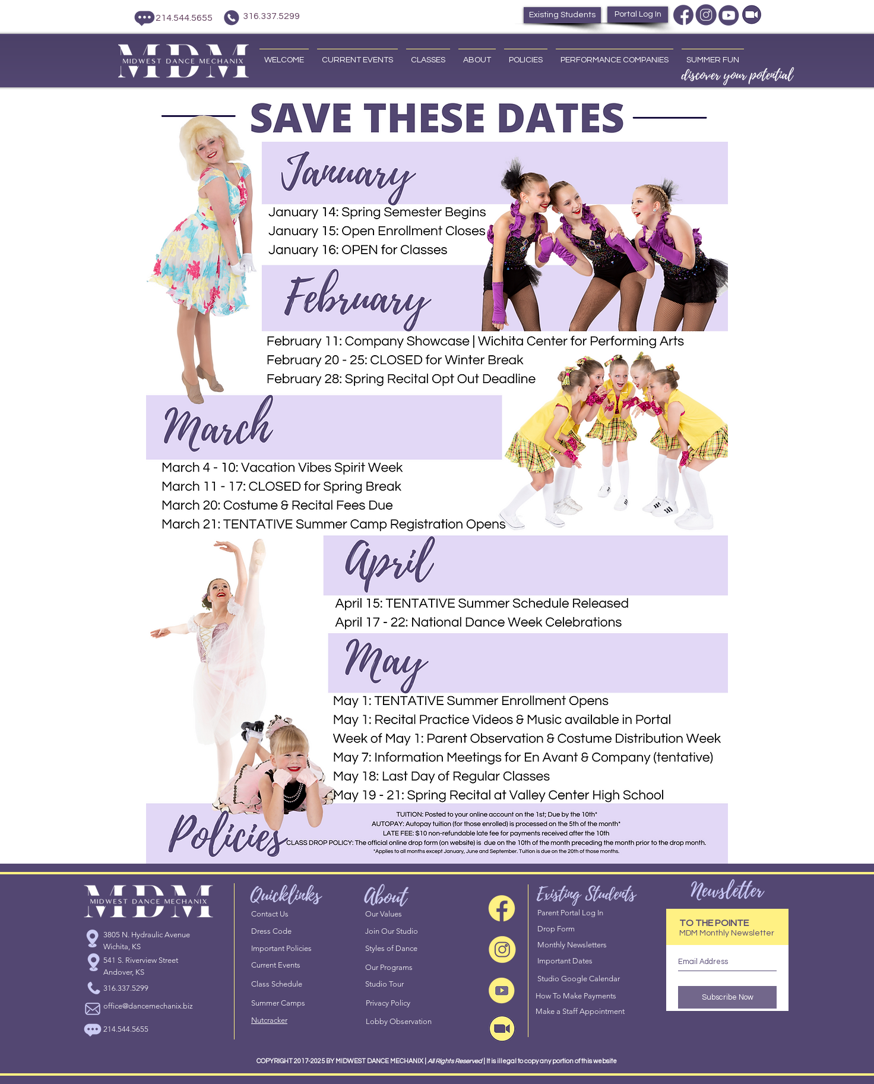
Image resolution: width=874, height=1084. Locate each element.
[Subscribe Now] (727, 997)
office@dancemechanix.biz (148, 1005)
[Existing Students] (562, 15)
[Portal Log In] (637, 15)
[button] (357, 55)
